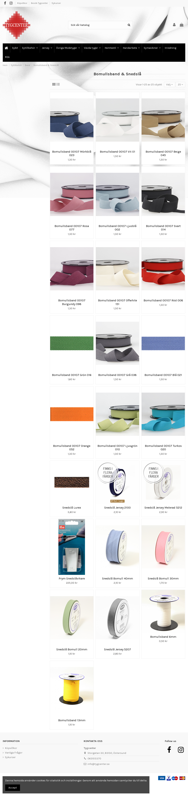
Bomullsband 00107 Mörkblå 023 (71, 153)
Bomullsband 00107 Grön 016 (71, 375)
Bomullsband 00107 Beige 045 (163, 153)
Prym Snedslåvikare (72, 578)
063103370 (94, 758)
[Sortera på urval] (169, 84)
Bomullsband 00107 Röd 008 (163, 300)
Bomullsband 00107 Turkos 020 (163, 447)
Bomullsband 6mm (163, 636)
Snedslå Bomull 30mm (163, 578)
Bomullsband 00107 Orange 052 (71, 447)
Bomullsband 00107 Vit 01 (117, 151)
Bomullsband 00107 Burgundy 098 (71, 302)
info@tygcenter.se (98, 764)
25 (180, 84)
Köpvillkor (22, 3)
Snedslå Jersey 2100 (117, 507)
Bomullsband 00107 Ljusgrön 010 (117, 447)
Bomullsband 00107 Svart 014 (163, 227)
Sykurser (56, 3)
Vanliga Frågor (13, 752)
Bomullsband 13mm (71, 720)
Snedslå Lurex (71, 507)
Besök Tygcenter (39, 3)
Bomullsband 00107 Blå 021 (163, 375)
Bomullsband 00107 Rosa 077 (72, 227)
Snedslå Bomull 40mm (117, 578)
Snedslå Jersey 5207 (117, 649)
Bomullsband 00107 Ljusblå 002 (117, 227)
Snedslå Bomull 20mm (71, 649)
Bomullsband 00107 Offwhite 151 (117, 302)
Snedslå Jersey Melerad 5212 (163, 507)
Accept (12, 787)
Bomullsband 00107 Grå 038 (117, 375)
